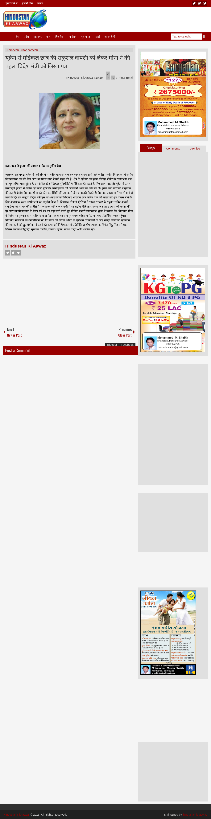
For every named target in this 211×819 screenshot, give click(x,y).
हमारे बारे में (12, 3)
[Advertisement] (138, 18)
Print (120, 77)
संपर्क (40, 3)
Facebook (7, 252)
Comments (173, 148)
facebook (204, 3)
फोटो (97, 36)
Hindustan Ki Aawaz (81, 77)
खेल (48, 36)
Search (205, 36)
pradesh (14, 50)
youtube (194, 3)
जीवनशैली (110, 36)
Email (128, 77)
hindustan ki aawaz (195, 814)
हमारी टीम (27, 3)
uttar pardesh (29, 50)
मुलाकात (85, 36)
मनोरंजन (72, 36)
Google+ (18, 252)
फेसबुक (151, 147)
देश (17, 36)
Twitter (13, 252)
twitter (199, 3)
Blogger (112, 344)
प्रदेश (26, 36)
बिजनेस (59, 36)
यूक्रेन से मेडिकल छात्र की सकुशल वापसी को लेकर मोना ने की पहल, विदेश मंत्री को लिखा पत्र (67, 61)
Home (9, 36)
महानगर (37, 36)
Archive (195, 148)
